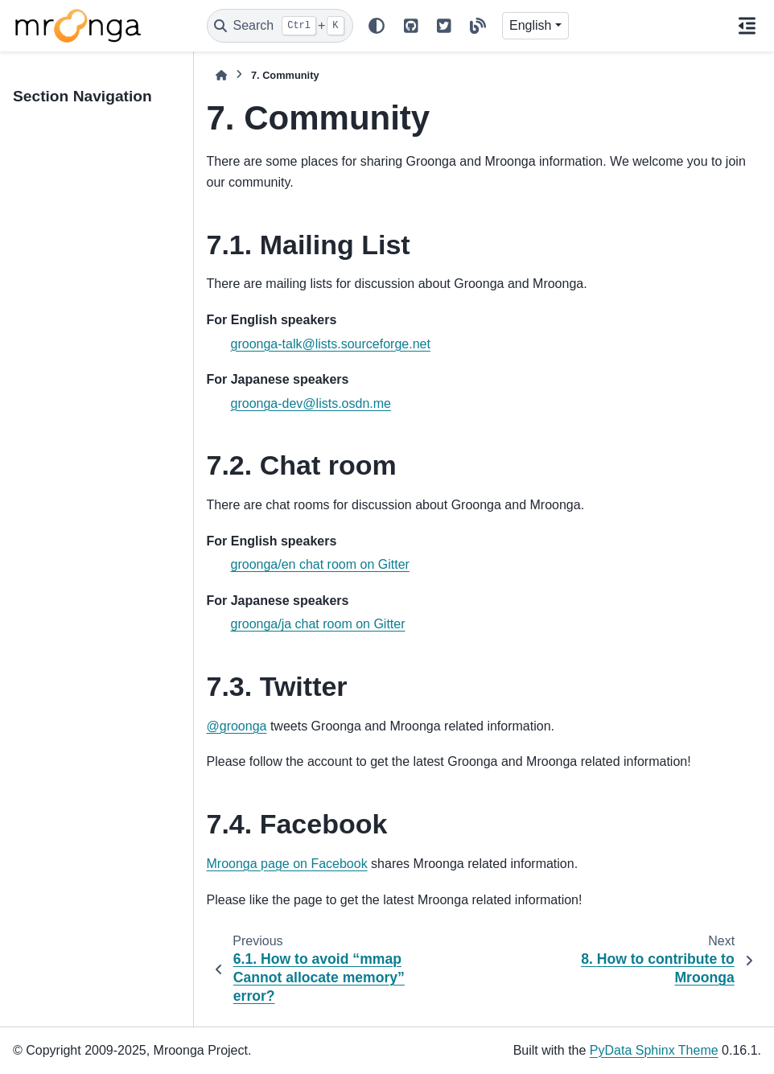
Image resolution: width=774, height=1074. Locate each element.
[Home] (221, 75)
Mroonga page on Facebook (287, 863)
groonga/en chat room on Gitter (320, 564)
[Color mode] (376, 25)
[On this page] (747, 25)
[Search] (280, 26)
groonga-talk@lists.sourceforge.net (330, 344)
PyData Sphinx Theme (654, 1050)
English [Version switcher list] (530, 25)
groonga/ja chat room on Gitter (318, 624)
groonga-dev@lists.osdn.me (311, 403)
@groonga (237, 726)
